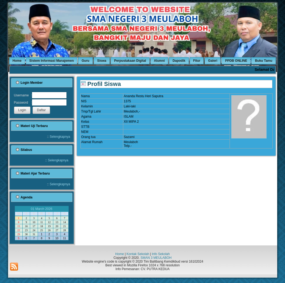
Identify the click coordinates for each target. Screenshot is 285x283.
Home (119, 254)
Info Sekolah (161, 254)
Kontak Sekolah (137, 254)
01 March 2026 (41, 209)
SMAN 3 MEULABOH (155, 258)
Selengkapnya (60, 137)
